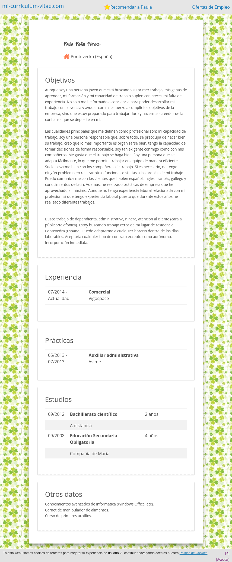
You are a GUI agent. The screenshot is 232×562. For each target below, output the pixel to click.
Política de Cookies (194, 553)
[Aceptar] (222, 559)
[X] (227, 553)
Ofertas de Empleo (211, 7)
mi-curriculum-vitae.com (33, 6)
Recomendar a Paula (131, 7)
